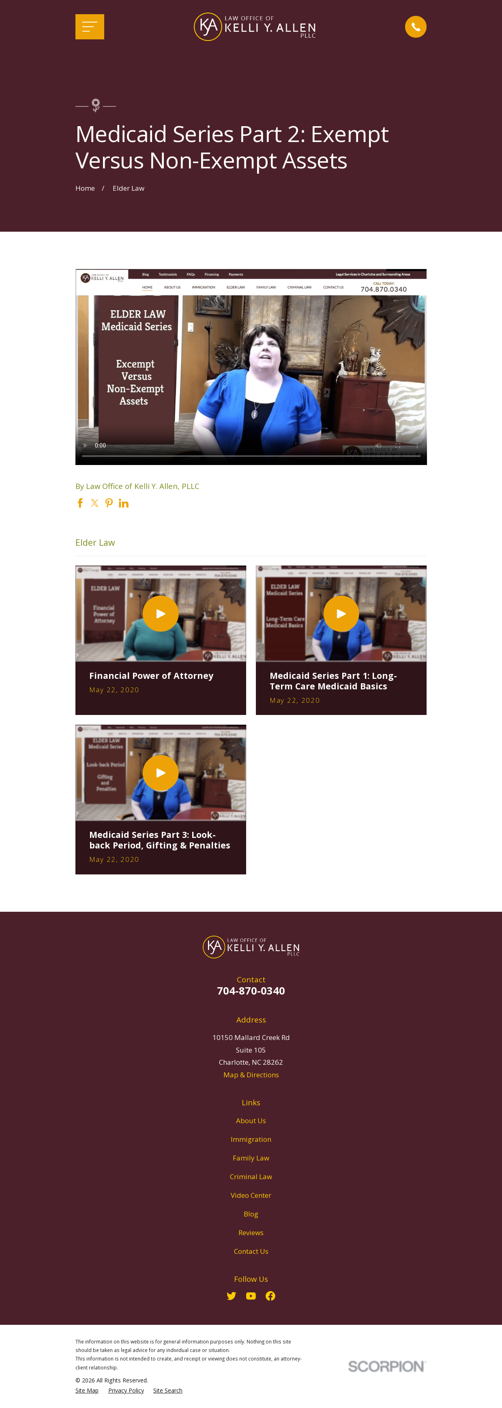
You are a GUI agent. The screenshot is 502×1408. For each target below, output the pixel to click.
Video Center (251, 1195)
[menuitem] (87, 1390)
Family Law (251, 1158)
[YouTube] (251, 1296)
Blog (251, 1214)
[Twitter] (231, 1296)
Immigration (251, 1139)
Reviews (251, 1232)
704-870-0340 (251, 990)
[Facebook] (270, 1296)
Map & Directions (251, 1074)
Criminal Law (251, 1176)
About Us (251, 1120)
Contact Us (251, 1251)
